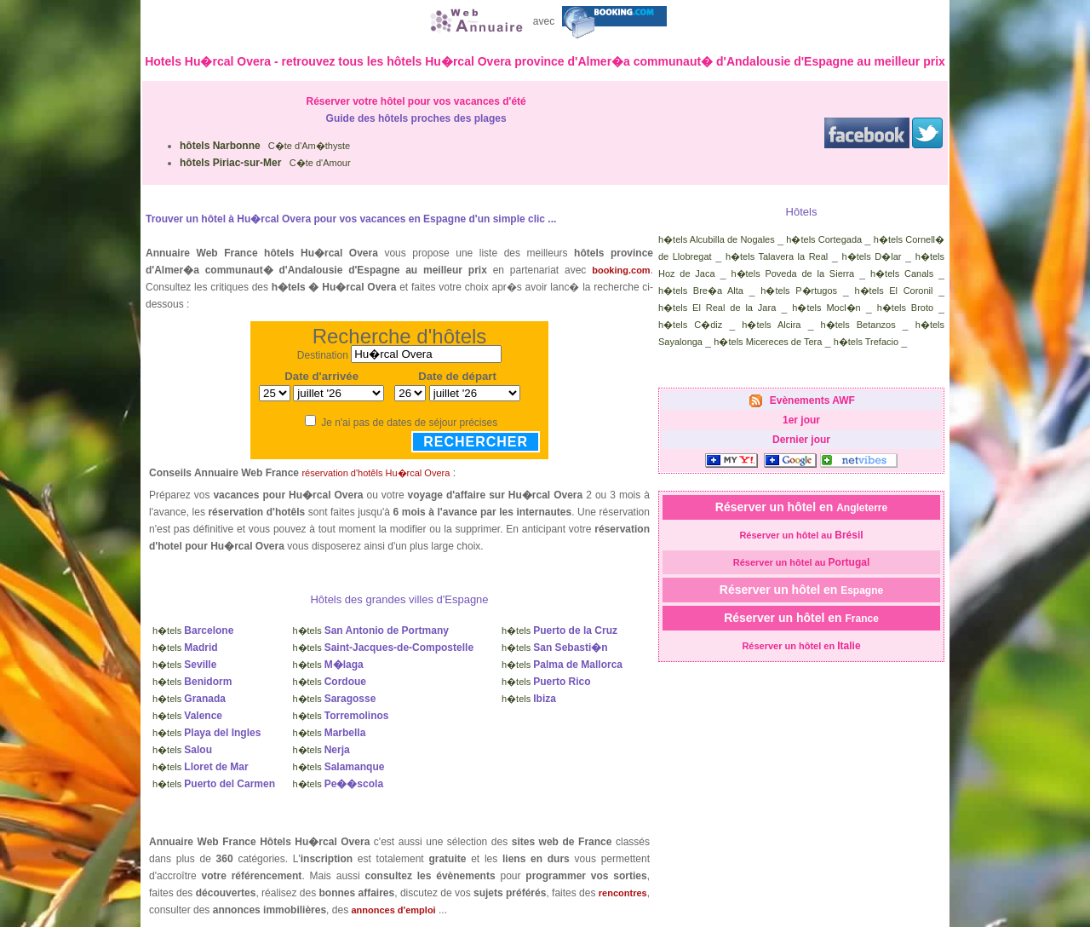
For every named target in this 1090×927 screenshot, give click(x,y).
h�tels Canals (901, 273)
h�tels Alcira (771, 325)
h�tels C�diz (690, 325)
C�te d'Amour (265, 163)
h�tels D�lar (872, 256)
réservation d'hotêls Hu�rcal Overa (375, 473)
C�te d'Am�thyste (265, 146)
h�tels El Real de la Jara (717, 307)
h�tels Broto (905, 307)
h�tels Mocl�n (826, 307)
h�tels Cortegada (824, 239)
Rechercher (475, 442)
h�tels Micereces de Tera (768, 342)
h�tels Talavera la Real (777, 256)
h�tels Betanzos (858, 325)
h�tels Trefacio (866, 342)
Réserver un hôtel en (801, 507)
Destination (322, 354)
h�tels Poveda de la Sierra (792, 273)
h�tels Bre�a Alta (700, 290)
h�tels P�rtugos (798, 290)
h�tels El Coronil (893, 290)
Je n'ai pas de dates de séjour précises (409, 423)
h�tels (192, 630)
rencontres (623, 893)
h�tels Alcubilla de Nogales (716, 239)
